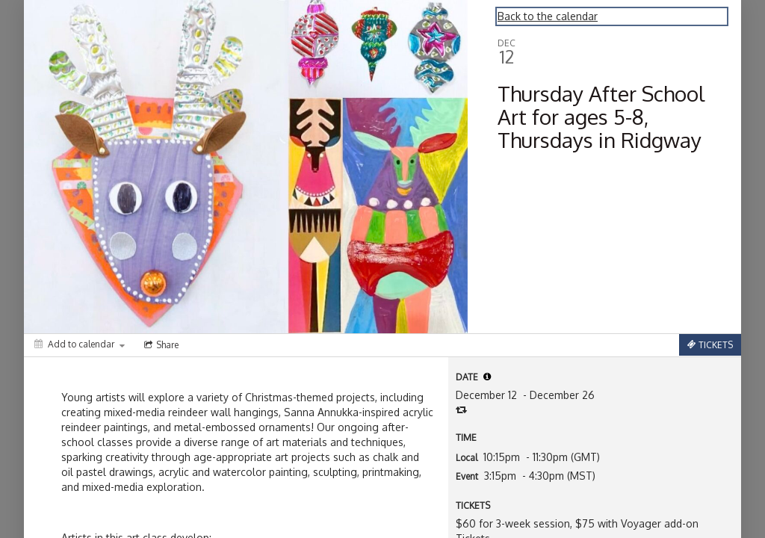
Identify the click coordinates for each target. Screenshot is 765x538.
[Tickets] (710, 345)
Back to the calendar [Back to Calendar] (548, 16)
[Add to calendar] (79, 344)
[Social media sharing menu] (160, 345)
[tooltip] (487, 376)
